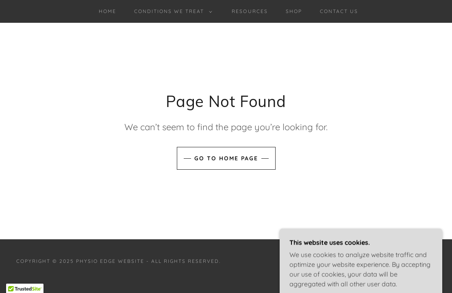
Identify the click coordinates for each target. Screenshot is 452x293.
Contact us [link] (339, 11)
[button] (171, 11)
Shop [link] (294, 11)
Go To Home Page (226, 158)
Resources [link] (249, 11)
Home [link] (107, 11)
